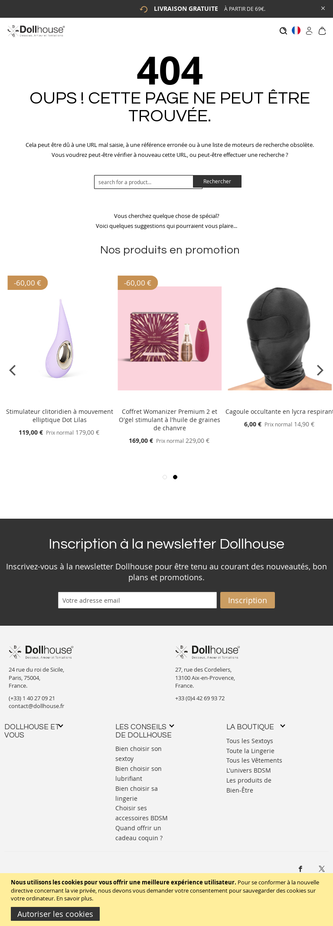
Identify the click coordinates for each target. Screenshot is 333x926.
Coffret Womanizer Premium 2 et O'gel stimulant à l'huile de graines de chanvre (169, 415)
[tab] (33, 727)
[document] (167, 899)
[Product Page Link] (59, 397)
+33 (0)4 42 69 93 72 (200, 694)
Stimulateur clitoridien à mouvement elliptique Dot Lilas (59, 411)
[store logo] (36, 31)
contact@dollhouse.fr (36, 702)
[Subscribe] (247, 596)
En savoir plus (74, 898)
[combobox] (148, 178)
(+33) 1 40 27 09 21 (32, 694)
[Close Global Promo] (322, 8)
